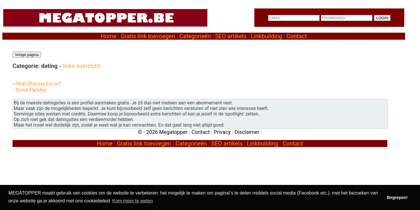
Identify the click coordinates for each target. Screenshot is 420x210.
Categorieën (195, 36)
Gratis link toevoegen (148, 36)
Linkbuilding (266, 36)
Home (108, 36)
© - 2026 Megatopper (163, 132)
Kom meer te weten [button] (132, 200)
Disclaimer (247, 132)
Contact (296, 36)
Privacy (222, 132)
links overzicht (81, 65)
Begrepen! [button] (397, 197)
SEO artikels (230, 36)
